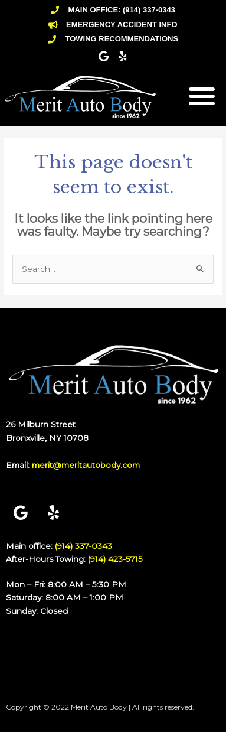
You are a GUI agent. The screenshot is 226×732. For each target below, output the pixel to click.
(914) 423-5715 (115, 559)
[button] (202, 95)
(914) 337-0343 (83, 546)
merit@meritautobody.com (86, 465)
